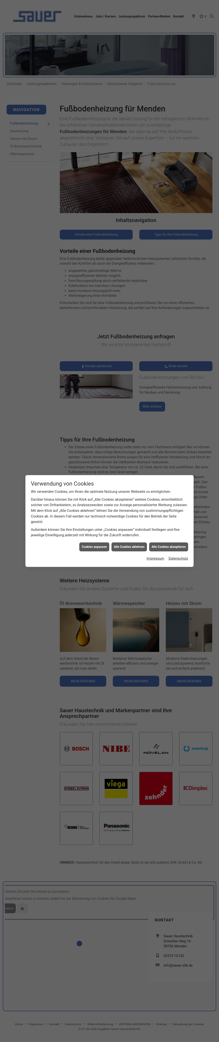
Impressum (155, 558)
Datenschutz (178, 558)
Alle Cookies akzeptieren (169, 547)
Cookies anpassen (94, 547)
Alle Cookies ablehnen (129, 547)
